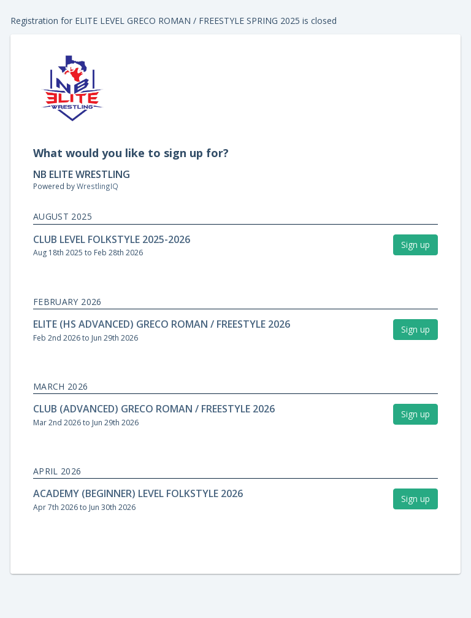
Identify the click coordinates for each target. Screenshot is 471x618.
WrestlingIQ (97, 186)
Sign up (415, 244)
